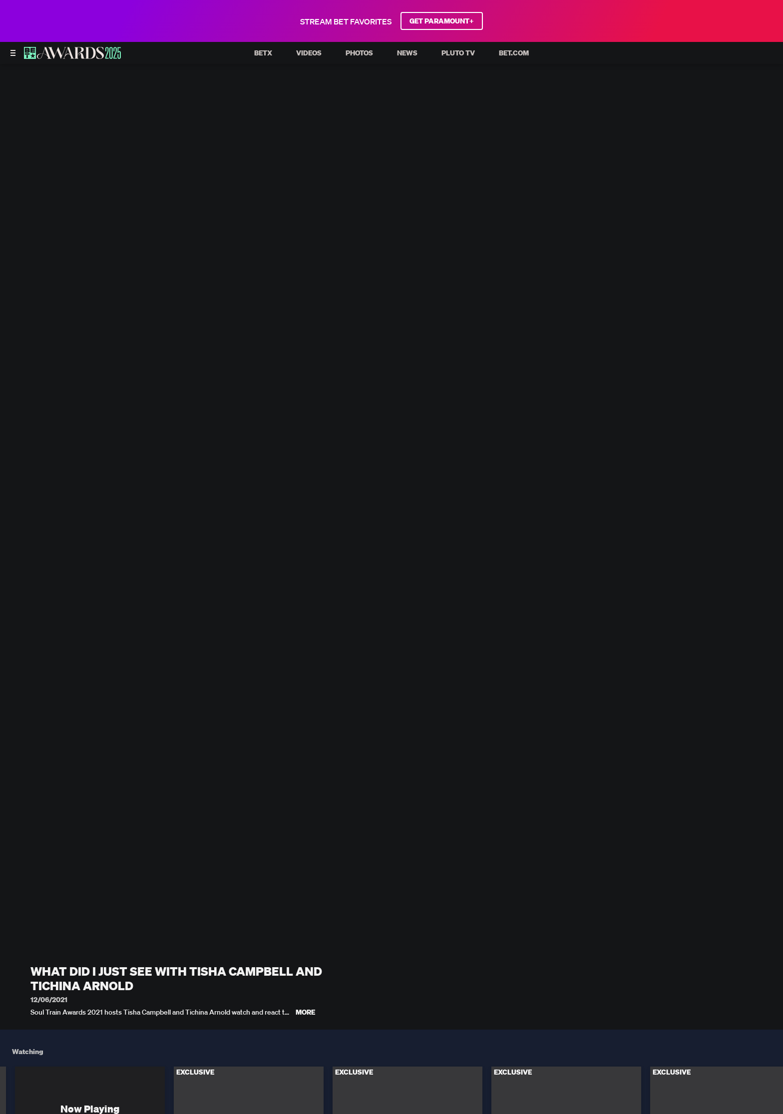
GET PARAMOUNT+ (441, 20)
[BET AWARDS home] (72, 56)
